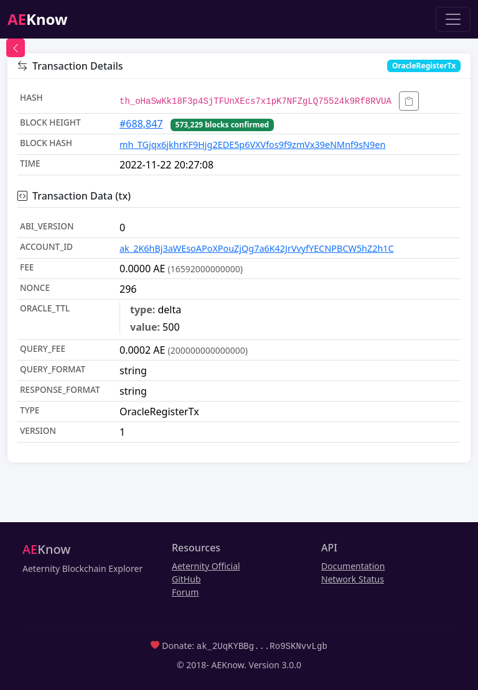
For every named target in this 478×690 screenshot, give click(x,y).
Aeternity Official (206, 566)
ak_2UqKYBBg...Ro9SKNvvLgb (262, 645)
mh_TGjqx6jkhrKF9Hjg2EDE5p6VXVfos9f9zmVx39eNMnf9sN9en (252, 144)
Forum (185, 592)
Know (37, 19)
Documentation (353, 566)
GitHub (186, 579)
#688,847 (141, 124)
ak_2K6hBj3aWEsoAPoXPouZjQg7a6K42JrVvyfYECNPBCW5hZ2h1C (257, 248)
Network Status (352, 579)
